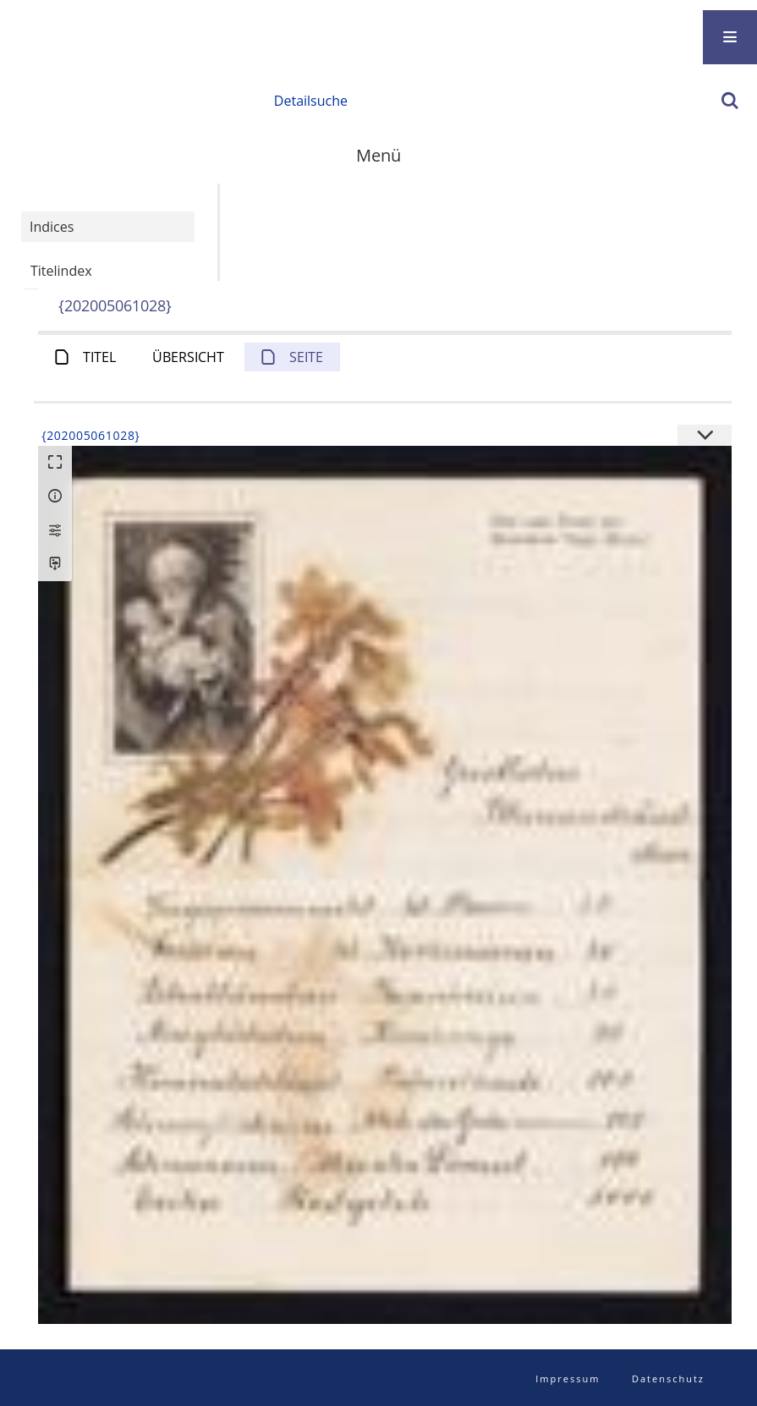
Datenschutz (668, 1378)
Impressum (567, 1378)
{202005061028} (115, 305)
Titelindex (61, 270)
